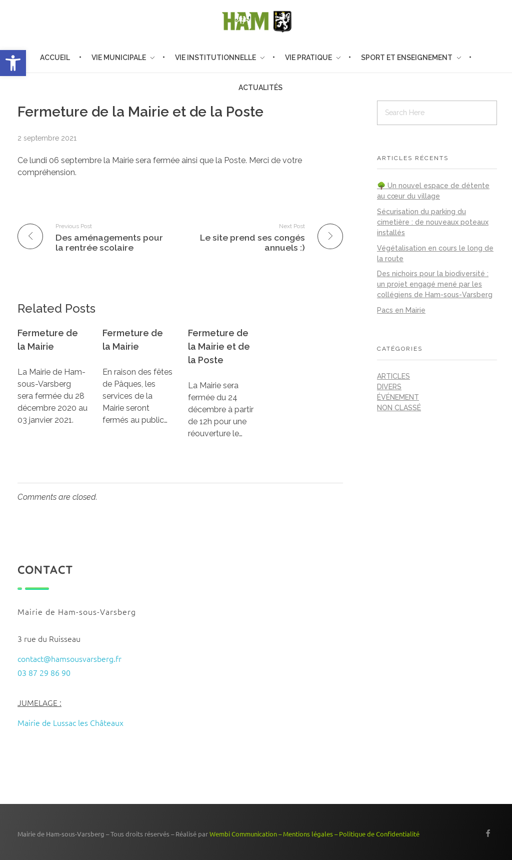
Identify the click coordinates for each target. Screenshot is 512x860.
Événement (398, 397)
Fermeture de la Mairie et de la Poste (219, 346)
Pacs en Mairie (401, 310)
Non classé (399, 408)
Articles (393, 376)
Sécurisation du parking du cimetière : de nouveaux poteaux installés (432, 222)
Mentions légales (308, 833)
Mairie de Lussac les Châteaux (71, 722)
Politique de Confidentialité (379, 833)
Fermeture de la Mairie (48, 340)
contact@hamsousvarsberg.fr (70, 658)
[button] (13, 63)
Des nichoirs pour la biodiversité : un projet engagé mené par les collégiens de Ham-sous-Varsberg (434, 284)
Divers (389, 387)
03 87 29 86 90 (44, 672)
